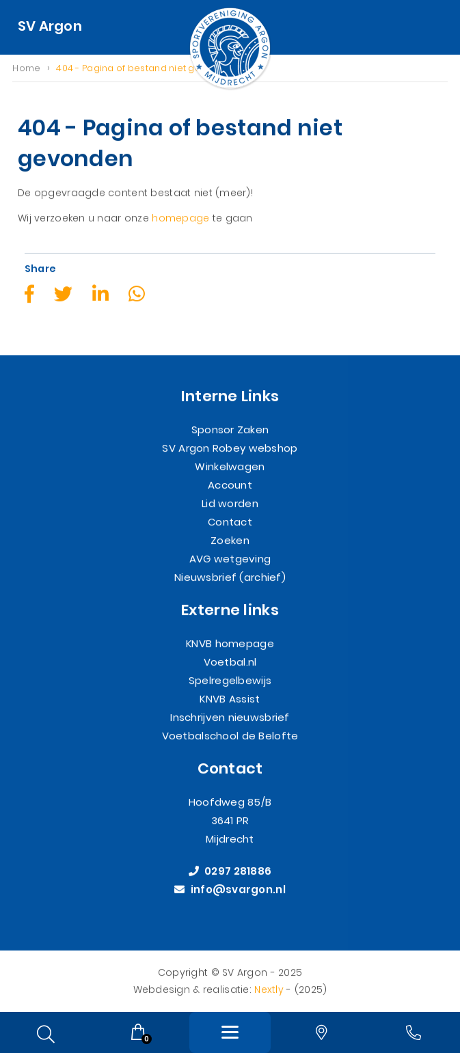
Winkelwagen (230, 466)
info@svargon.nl (230, 890)
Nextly (269, 989)
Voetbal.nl (230, 662)
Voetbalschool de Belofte (230, 735)
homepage (180, 218)
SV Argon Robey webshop (229, 448)
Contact (230, 522)
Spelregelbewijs (230, 680)
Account (230, 485)
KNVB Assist (230, 699)
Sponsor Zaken (230, 429)
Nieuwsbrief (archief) (230, 577)
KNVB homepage (230, 643)
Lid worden (230, 503)
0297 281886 (230, 871)
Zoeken (230, 540)
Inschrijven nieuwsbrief (229, 717)
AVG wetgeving (230, 558)
